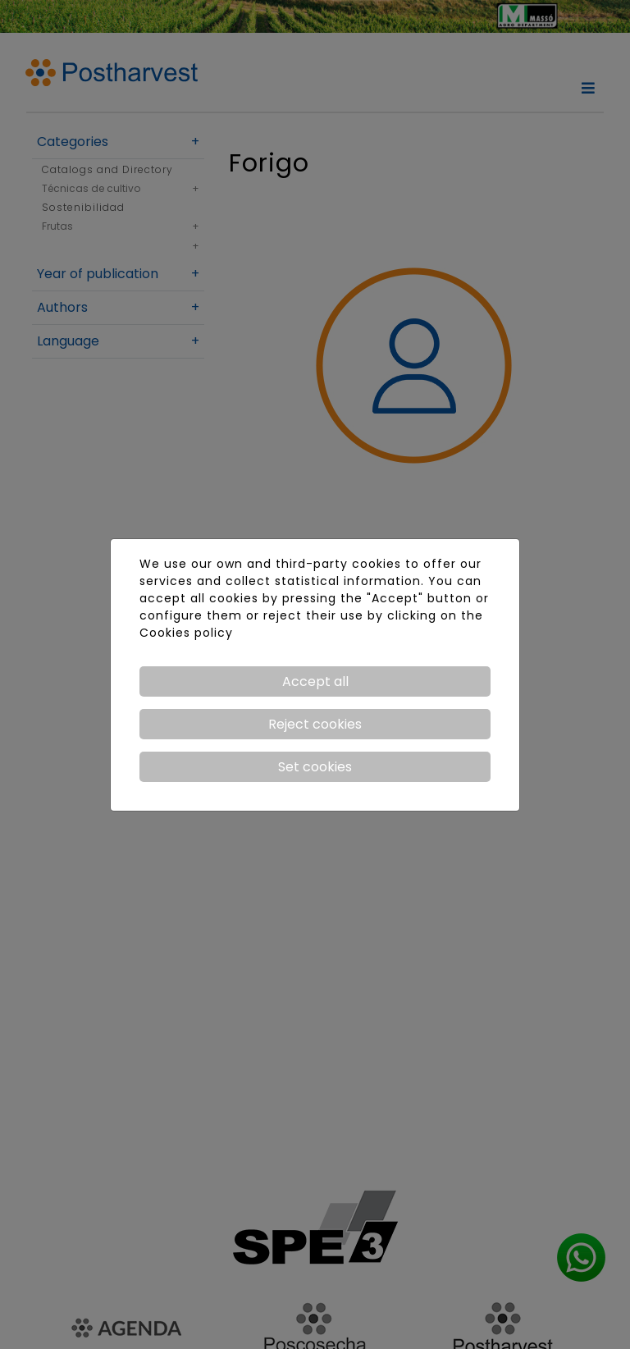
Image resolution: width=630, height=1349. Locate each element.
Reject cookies (315, 724)
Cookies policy (186, 632)
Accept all (315, 681)
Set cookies (315, 766)
